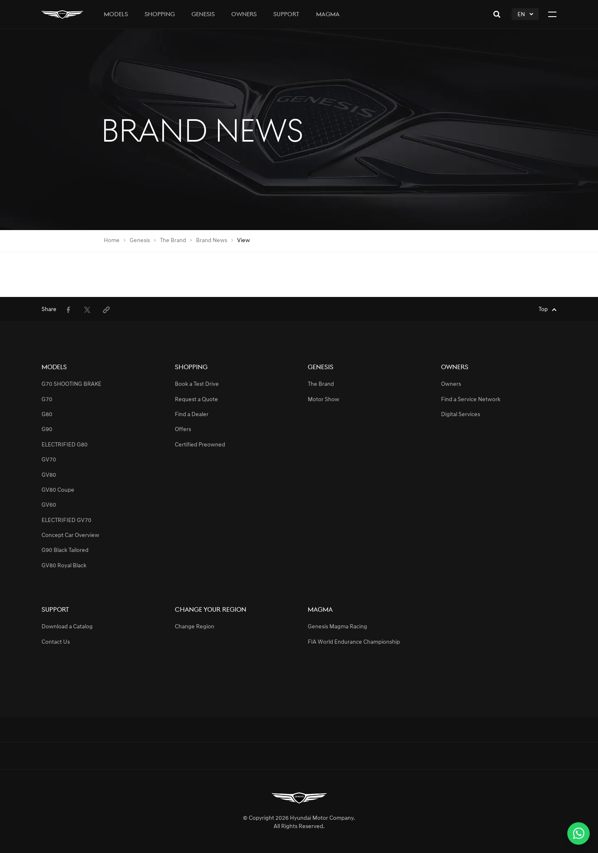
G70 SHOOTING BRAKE (71, 384)
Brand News (211, 241)
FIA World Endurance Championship (354, 642)
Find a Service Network (470, 400)
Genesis (140, 241)
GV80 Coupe (58, 490)
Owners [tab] (244, 15)
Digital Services (460, 415)
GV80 (49, 475)
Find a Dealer (191, 415)
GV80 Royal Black (64, 566)
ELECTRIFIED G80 (65, 445)
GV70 (49, 460)
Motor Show (323, 400)
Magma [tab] (328, 15)
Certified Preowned (200, 445)
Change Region (194, 627)
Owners (451, 384)
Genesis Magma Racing (337, 627)
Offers (183, 429)
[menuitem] (68, 310)
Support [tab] (286, 15)
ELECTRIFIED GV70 (66, 520)
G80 (47, 415)
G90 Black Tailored (65, 550)
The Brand (173, 241)
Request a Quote (196, 400)
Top (543, 309)
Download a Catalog (67, 627)
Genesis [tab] (203, 15)
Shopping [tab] (160, 15)
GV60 (49, 505)
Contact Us (56, 642)
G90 (47, 429)
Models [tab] (116, 15)
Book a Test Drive (197, 384)
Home (112, 241)
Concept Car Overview (70, 535)
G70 (47, 400)
